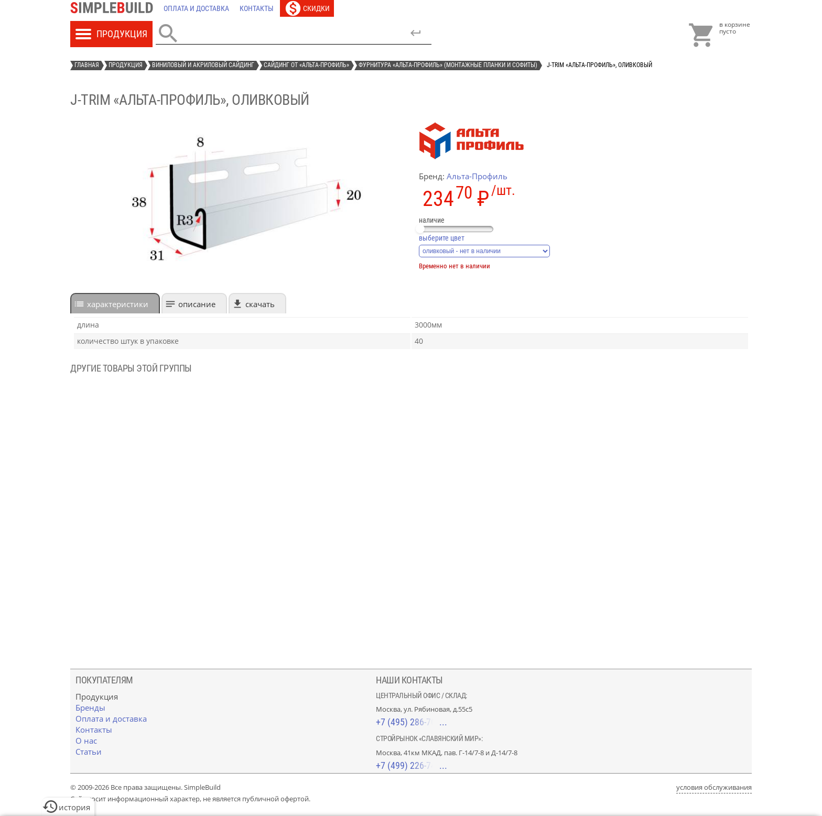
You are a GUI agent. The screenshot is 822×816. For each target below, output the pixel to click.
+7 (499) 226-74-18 (411, 765)
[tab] (115, 303)
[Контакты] (256, 8)
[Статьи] (88, 751)
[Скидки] (307, 8)
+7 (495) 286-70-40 (411, 721)
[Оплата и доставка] (196, 8)
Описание (196, 304)
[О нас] (86, 740)
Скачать (260, 304)
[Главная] (114, 8)
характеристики (117, 304)
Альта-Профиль (477, 176)
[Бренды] (90, 707)
